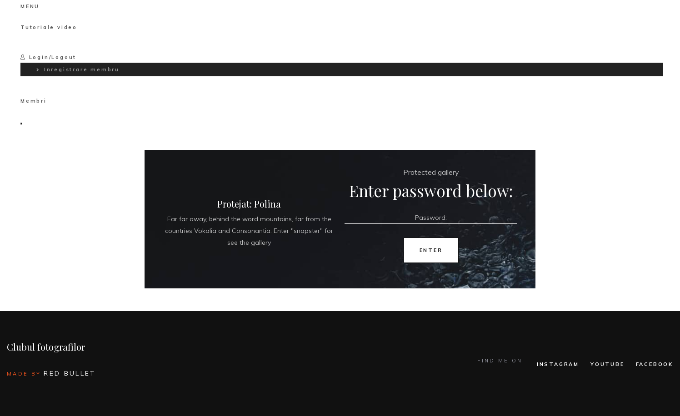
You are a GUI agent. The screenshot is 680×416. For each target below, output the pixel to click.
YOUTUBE (607, 364)
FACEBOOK (654, 364)
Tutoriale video (48, 27)
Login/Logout (48, 57)
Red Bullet (69, 373)
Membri (33, 101)
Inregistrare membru (82, 69)
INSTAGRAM (558, 364)
